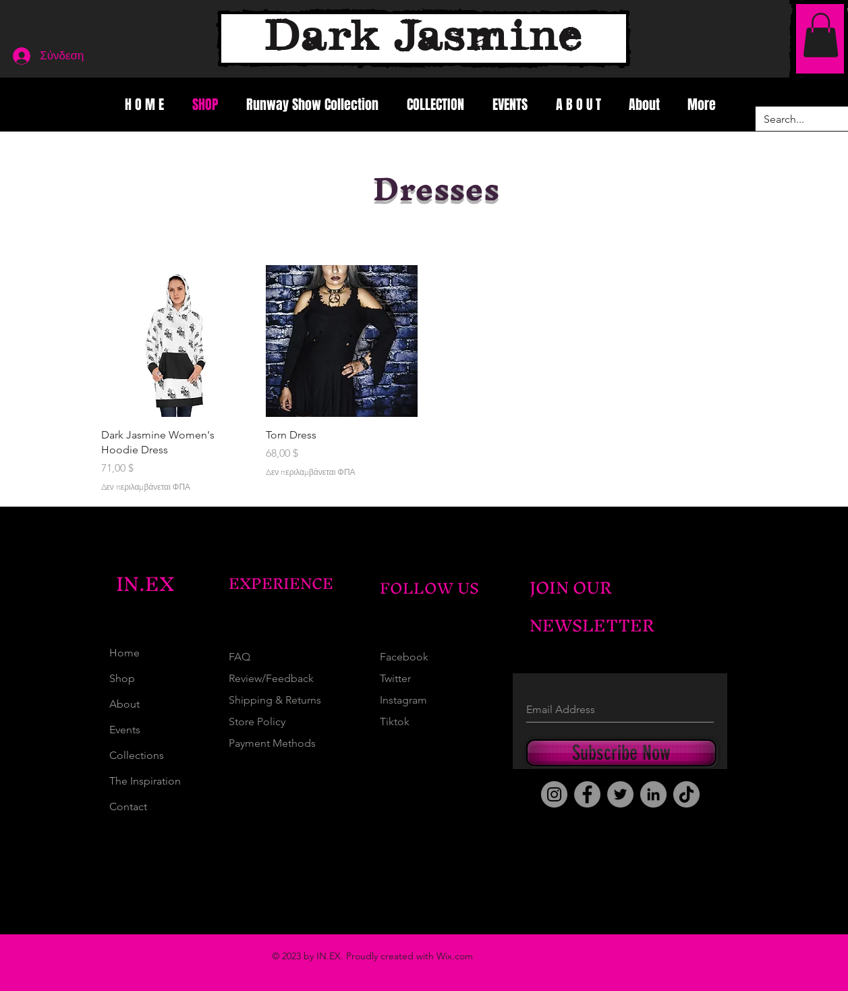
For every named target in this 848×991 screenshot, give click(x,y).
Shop (122, 678)
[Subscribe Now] (621, 752)
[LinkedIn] (653, 794)
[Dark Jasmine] (423, 38)
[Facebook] (587, 794)
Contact (128, 806)
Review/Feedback (271, 678)
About (124, 704)
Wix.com (454, 956)
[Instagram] (554, 794)
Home (124, 652)
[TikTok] (686, 794)
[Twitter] (620, 794)
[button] (820, 35)
